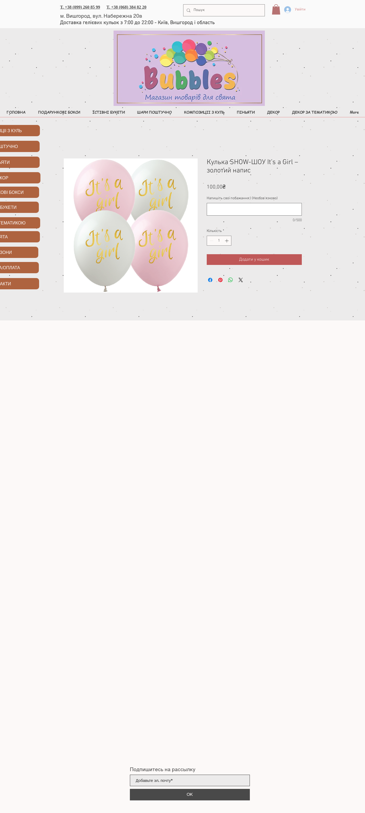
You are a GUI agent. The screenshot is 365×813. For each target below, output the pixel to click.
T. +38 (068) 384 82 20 (126, 7)
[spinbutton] (219, 240)
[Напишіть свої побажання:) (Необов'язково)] (254, 209)
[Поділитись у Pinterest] (220, 280)
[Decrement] (211, 240)
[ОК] (190, 794)
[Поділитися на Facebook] (210, 280)
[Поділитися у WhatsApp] (230, 280)
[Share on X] (241, 280)
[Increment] (227, 240)
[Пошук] (223, 10)
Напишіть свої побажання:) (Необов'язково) (242, 198)
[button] (276, 9)
